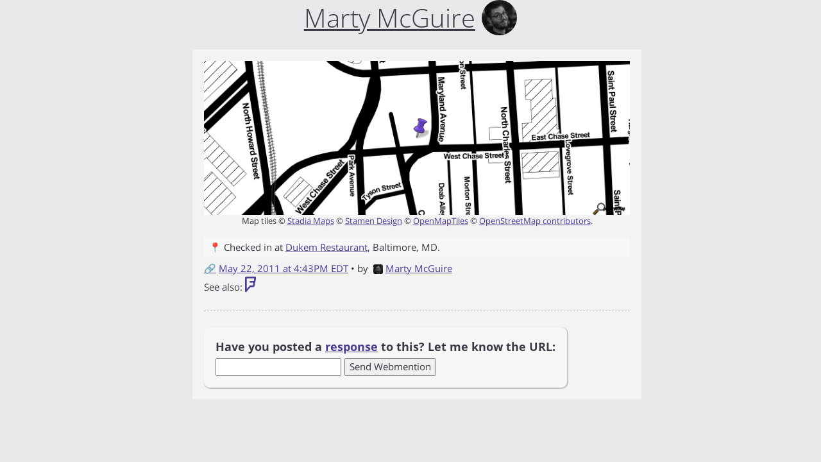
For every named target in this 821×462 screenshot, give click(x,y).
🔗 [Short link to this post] (210, 268)
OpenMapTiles (440, 221)
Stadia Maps (310, 221)
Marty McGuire (412, 268)
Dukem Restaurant (326, 247)
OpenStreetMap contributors (535, 221)
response (351, 346)
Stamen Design (373, 221)
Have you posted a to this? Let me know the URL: (385, 346)
